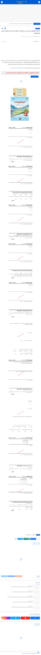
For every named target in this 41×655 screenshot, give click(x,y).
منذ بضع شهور (30, 585)
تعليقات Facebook (11, 576)
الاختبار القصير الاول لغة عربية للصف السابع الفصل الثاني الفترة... (20, 23)
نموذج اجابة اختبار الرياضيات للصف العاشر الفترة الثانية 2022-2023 (22, 607)
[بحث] (2, 2)
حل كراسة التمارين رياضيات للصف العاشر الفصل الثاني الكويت (23, 602)
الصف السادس (28, 534)
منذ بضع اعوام (30, 595)
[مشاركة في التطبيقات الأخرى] (15, 539)
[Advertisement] (20, 13)
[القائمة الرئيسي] (39, 2)
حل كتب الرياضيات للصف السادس (17, 68)
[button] (33, 539)
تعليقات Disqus (4, 576)
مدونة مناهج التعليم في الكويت (27, 653)
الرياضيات (37, 28)
